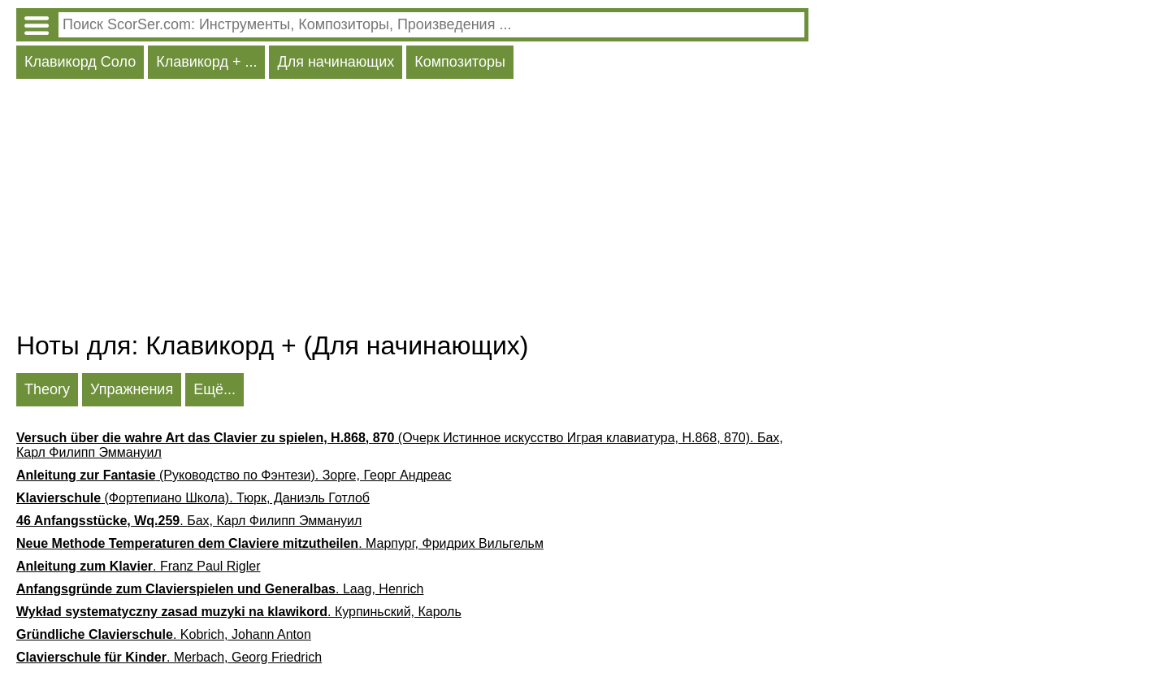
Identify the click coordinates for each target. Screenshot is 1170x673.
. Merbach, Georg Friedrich (169, 657)
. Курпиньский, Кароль (239, 612)
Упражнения (131, 389)
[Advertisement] (412, 209)
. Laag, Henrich (220, 589)
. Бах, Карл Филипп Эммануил (189, 521)
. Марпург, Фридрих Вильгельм (280, 543)
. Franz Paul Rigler (138, 566)
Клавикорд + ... (206, 62)
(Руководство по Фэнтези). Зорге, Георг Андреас (234, 475)
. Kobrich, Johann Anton (163, 634)
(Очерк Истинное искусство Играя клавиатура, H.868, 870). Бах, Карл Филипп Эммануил (399, 445)
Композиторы (459, 62)
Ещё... (214, 389)
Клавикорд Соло (80, 62)
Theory (47, 389)
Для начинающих (335, 62)
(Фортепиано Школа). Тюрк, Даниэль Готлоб (193, 498)
